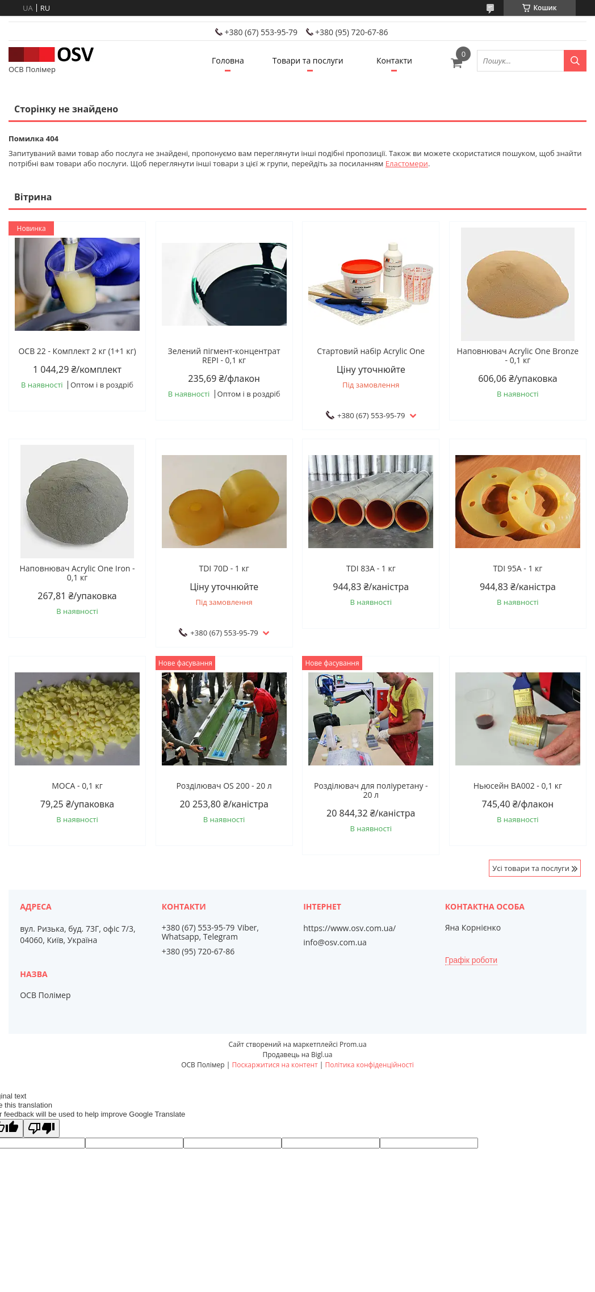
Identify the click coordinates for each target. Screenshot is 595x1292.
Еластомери (407, 163)
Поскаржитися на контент (274, 1065)
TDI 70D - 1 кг (224, 568)
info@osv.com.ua (335, 942)
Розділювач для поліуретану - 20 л (371, 790)
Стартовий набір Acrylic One (371, 351)
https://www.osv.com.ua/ (349, 928)
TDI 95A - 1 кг (517, 568)
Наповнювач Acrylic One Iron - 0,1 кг (77, 573)
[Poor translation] (41, 1128)
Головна (228, 60)
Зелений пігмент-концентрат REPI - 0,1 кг (224, 356)
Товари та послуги (308, 60)
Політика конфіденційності (369, 1065)
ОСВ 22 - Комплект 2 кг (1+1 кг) (77, 351)
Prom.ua (353, 1044)
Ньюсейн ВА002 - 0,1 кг (518, 785)
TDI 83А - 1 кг (371, 568)
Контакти (394, 60)
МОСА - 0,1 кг (77, 785)
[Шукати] (575, 60)
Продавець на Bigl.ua (297, 1054)
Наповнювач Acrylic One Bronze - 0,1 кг (518, 356)
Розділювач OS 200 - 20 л (223, 785)
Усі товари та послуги (530, 868)
